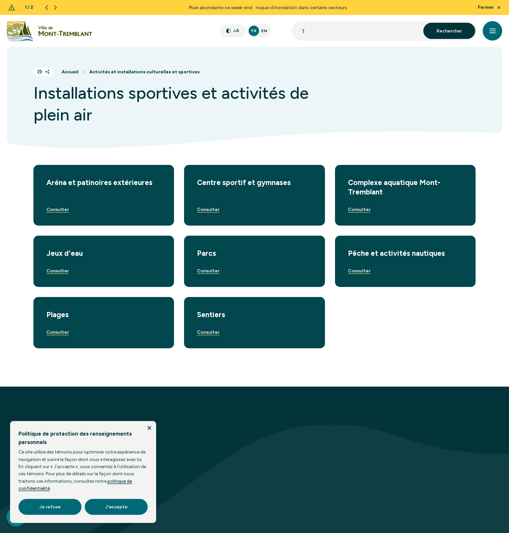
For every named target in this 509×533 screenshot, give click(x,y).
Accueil (70, 72)
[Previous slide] (46, 7)
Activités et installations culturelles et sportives (144, 72)
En (264, 30)
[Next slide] (55, 7)
